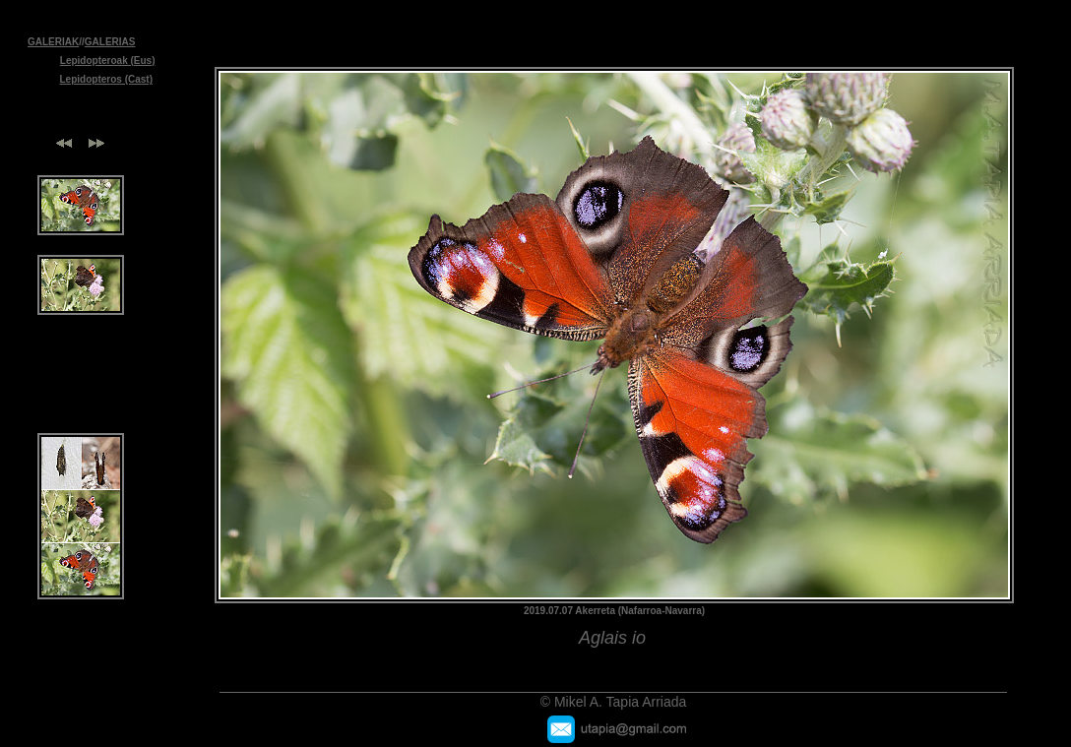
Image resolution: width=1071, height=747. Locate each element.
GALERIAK (53, 41)
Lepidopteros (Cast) (106, 79)
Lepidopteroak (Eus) (108, 60)
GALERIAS (110, 41)
